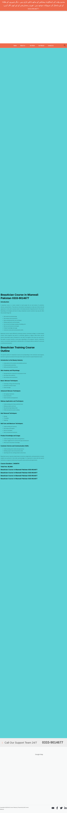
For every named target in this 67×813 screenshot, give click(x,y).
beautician (24, 311)
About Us (23, 45)
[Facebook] (57, 807)
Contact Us (51, 45)
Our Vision (32, 45)
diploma (27, 335)
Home (14, 45)
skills (22, 341)
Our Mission (41, 45)
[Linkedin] (65, 807)
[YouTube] (52, 807)
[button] (25, 45)
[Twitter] (61, 807)
